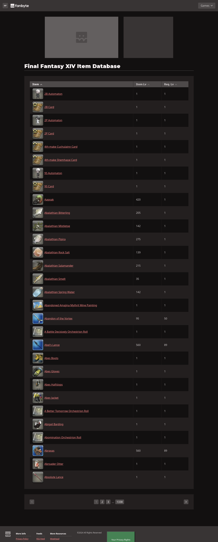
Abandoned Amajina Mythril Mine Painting (70, 305)
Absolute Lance (53, 477)
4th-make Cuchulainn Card (60, 146)
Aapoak (49, 199)
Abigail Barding (54, 424)
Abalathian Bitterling (57, 212)
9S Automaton (53, 173)
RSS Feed (40, 539)
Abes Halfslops (53, 384)
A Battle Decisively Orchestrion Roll (66, 331)
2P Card (49, 133)
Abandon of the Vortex (58, 318)
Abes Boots (51, 358)
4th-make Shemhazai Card (60, 160)
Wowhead (54, 539)
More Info (21, 533)
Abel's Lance (52, 345)
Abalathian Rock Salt (57, 252)
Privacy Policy (22, 539)
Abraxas (49, 450)
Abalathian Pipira (55, 239)
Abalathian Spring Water (59, 292)
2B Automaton (53, 93)
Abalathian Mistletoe (57, 226)
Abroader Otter (53, 464)
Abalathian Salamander (58, 265)
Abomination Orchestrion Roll (62, 437)
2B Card (49, 107)
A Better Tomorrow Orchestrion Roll (66, 411)
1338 (120, 502)
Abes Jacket (51, 397)
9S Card (49, 186)
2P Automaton (53, 120)
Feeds (39, 533)
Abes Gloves (52, 371)
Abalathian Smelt (55, 278)
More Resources (58, 533)
